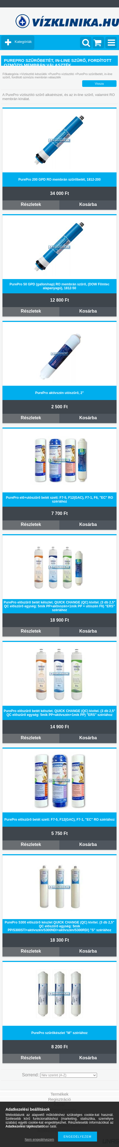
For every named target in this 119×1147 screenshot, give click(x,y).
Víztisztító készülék (34, 74)
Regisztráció (59, 1099)
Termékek (59, 1094)
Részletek (31, 204)
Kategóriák (23, 42)
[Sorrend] (68, 1075)
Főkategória (10, 74)
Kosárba (88, 204)
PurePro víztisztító (61, 74)
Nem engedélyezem (39, 1140)
